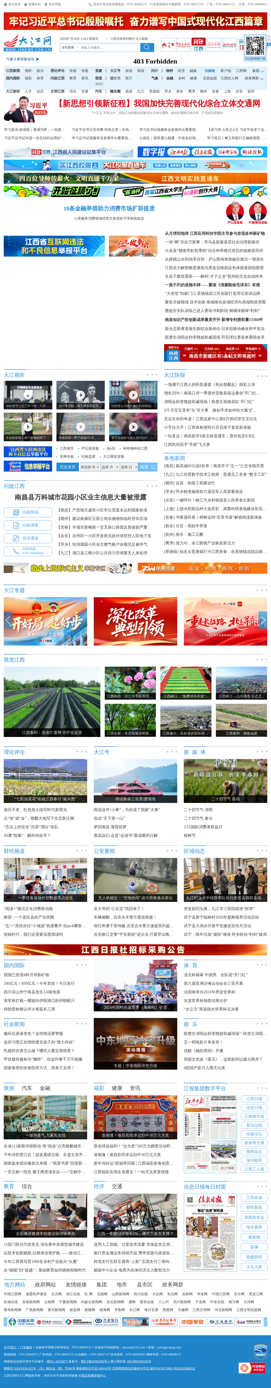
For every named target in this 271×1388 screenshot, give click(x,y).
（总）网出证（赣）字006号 (56, 1368)
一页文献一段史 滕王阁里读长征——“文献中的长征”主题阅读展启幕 (63, 1172)
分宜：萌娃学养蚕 (191, 526)
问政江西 (58, 78)
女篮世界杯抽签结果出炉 (205, 1000)
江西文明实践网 (249, 1310)
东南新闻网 (31, 1302)
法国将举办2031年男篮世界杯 (209, 992)
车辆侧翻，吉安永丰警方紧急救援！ (125, 917)
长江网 (134, 1310)
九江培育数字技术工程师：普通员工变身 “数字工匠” (221, 474)
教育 (72, 78)
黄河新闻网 (56, 1310)
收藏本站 (35, 4)
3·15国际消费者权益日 (203, 827)
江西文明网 (201, 1310)
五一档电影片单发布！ (203, 1042)
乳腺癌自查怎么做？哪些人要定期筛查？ (39, 1051)
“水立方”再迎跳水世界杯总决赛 (211, 1009)
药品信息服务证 (184, 1368)
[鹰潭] (169, 543)
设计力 (115, 78)
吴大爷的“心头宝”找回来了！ (119, 908)
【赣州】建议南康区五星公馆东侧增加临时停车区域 (101, 518)
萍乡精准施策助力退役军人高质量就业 (209, 491)
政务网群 (172, 1285)
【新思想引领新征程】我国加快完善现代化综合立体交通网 (157, 103)
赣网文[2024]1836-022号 (20, 1368)
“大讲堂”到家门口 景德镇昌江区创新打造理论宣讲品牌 (212, 293)
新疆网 (90, 1310)
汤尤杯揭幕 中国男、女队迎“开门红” (216, 975)
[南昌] (169, 466)
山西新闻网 (120, 1294)
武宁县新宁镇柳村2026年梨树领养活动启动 (221, 917)
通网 (132, 1302)
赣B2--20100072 (57, 1361)
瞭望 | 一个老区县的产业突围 (29, 917)
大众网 (157, 1294)
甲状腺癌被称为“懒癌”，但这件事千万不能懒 (43, 1059)
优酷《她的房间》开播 (203, 1051)
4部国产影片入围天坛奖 (204, 1068)
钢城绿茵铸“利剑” (244, 310)
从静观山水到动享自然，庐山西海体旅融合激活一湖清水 (214, 259)
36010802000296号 (139, 1361)
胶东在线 (147, 1302)
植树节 (190, 835)
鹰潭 (191, 91)
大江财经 (13, 91)
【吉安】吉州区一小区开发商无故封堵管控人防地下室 (103, 536)
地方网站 (14, 1285)
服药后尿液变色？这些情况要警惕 (33, 1033)
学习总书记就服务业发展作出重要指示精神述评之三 (179, 129)
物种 (169, 71)
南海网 (104, 1310)
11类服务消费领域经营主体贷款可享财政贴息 (109, 218)
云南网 (49, 1302)
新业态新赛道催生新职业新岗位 (192, 328)
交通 (84, 91)
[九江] (169, 474)
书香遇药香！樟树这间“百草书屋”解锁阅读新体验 (219, 517)
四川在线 (141, 1294)
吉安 (239, 91)
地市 (122, 1285)
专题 (84, 71)
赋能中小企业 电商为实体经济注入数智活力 (132, 1270)
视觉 (98, 78)
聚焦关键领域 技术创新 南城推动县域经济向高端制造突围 (215, 302)
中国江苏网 (220, 1294)
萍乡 (168, 91)
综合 (72, 91)
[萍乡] (169, 491)
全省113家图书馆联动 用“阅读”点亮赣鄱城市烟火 (46, 1146)
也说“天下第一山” (109, 818)
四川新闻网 (182, 1302)
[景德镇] (171, 551)
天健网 (183, 1310)
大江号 (115, 71)
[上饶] (169, 509)
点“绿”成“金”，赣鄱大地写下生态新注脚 (39, 818)
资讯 (84, 78)
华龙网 (202, 1294)
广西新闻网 (34, 1310)
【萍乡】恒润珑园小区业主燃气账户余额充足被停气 (101, 544)
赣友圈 (115, 91)
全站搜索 (68, 47)
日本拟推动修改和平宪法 (243, 328)
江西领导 (67, 448)
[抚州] (169, 534)
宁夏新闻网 (68, 1302)
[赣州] (169, 483)
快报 (72, 71)
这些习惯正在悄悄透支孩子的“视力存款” (39, 1042)
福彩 (28, 78)
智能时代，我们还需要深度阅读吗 (33, 934)
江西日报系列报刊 (122, 38)
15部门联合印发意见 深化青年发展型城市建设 (44, 1244)
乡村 (181, 78)
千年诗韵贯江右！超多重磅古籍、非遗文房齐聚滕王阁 (51, 1155)
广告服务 (26, 1347)
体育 (40, 78)
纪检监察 (88, 456)
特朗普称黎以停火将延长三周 (29, 1009)
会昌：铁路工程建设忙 (195, 483)
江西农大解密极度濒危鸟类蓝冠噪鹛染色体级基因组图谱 (214, 268)
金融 (169, 78)
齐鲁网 (119, 1310)
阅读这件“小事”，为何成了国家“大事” (127, 810)
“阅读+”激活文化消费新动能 (28, 908)
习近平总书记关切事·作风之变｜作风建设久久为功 (111, 129)
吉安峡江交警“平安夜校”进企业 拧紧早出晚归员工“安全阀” (145, 934)
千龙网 (200, 1302)
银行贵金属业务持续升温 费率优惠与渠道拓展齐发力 (140, 1253)
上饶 (227, 91)
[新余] (169, 526)
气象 (154, 78)
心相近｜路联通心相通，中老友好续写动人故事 (176, 138)
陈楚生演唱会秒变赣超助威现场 (192, 337)
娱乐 (40, 71)
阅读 (140, 71)
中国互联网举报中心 (92, 1375)
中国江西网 (12, 1294)
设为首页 (14, 4)
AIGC (99, 84)
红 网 (88, 1294)
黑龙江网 (256, 1294)
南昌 (128, 91)
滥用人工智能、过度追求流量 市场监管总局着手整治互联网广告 (150, 1244)
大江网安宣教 (113, 456)
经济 (181, 71)
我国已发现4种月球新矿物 (26, 975)
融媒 (193, 71)
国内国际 (13, 78)
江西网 (241, 71)
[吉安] (169, 500)
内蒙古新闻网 (91, 1302)
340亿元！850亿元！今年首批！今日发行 (39, 983)
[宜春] (169, 517)
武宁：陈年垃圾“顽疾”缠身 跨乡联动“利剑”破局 (225, 934)
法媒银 (209, 71)
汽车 (98, 91)
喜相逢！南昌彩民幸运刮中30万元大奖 (127, 1155)
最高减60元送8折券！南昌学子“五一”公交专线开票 (220, 466)
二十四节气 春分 (198, 818)
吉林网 (187, 1294)
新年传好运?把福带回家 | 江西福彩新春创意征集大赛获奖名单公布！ (153, 1163)
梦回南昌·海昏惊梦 (110, 827)
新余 (179, 91)
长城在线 (11, 1302)
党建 (98, 71)
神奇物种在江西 (135, 448)
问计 (154, 71)
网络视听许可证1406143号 (93, 1368)
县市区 (145, 1285)
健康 (193, 78)
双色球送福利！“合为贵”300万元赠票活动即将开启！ (140, 1146)
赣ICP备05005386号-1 (95, 1361)
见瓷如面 (210, 78)
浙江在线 (73, 1294)
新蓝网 (75, 1310)
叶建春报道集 (258, 221)
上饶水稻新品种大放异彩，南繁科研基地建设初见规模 (223, 509)
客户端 (225, 71)
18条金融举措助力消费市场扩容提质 (109, 208)
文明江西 (58, 91)
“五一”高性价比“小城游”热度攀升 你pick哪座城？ (47, 926)
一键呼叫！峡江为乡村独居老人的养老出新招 (215, 500)
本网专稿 (67, 456)
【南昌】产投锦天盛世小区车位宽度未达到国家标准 (101, 510)
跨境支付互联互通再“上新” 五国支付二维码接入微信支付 (143, 1261)
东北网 (172, 1294)
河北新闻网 (223, 1310)
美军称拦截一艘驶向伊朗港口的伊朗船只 (39, 1000)
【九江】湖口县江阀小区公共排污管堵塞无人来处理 (101, 553)
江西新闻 (13, 71)
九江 (140, 91)
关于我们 (10, 1347)
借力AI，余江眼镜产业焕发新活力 (205, 543)
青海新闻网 (12, 1310)
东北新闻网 (115, 1302)
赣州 (203, 91)
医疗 (128, 78)
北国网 (102, 1294)
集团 (101, 1285)
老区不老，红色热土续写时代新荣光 (35, 810)
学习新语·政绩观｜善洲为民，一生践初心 (36, 129)
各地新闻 (174, 458)
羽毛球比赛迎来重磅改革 (243, 337)
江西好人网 (229, 78)
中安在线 (217, 1302)
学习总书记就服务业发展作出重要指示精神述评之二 (112, 138)
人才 (28, 91)
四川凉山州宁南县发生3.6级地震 (32, 992)
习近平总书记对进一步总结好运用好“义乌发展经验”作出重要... (52, 138)
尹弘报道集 (235, 221)
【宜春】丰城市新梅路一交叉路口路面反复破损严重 (101, 527)
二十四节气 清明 (198, 810)
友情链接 (76, 1285)
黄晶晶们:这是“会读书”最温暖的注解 (126, 835)
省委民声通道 (36, 1294)
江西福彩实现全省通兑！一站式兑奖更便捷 (131, 1172)
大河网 (249, 1302)
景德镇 (154, 91)
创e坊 (111, 448)
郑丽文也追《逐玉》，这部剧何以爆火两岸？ (223, 1059)
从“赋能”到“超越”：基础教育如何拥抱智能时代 (45, 1270)
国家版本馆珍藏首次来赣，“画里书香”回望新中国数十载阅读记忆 (61, 1163)
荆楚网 (168, 1310)
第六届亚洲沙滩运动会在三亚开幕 (213, 983)
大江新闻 (142, 38)
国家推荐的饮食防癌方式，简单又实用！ (39, 1068)
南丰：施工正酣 (189, 534)
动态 (40, 91)
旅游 (128, 71)
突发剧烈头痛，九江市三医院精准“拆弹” (219, 908)
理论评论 (58, 71)
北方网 (56, 1294)
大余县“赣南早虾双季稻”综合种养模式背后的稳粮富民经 (214, 250)
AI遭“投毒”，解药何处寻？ (27, 835)
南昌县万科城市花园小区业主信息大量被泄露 (80, 497)
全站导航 (55, 4)
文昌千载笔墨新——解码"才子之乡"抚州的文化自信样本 (214, 276)
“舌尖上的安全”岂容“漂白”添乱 (31, 827)
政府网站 (45, 1285)
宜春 (215, 91)
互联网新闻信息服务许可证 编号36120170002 (142, 1368)
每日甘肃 (151, 1310)
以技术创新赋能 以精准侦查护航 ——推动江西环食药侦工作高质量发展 (66, 1253)
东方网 (239, 1294)
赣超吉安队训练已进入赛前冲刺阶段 (196, 310)
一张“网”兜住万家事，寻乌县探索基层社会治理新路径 (212, 242)
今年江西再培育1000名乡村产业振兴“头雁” (41, 1261)
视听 (28, 71)
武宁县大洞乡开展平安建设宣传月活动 (217, 926)
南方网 (234, 1302)
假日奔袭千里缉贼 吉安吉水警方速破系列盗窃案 (136, 926)
